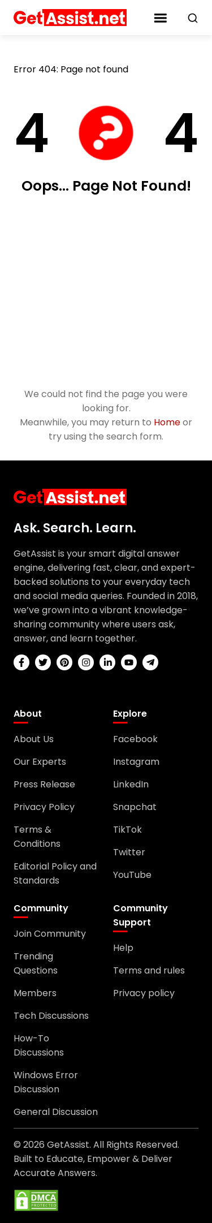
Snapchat (135, 806)
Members (35, 993)
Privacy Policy (44, 806)
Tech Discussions (51, 1015)
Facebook (135, 739)
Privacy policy (144, 993)
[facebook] (21, 662)
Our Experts (40, 761)
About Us (34, 739)
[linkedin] (107, 662)
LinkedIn (131, 784)
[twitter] (43, 662)
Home (167, 422)
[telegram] (150, 662)
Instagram (136, 761)
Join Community (50, 933)
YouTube (132, 874)
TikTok (127, 829)
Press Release (44, 784)
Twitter (129, 852)
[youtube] (129, 662)
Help (123, 947)
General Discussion (56, 1111)
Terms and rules (149, 970)
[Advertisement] (106, 292)
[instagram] (86, 662)
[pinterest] (64, 662)
